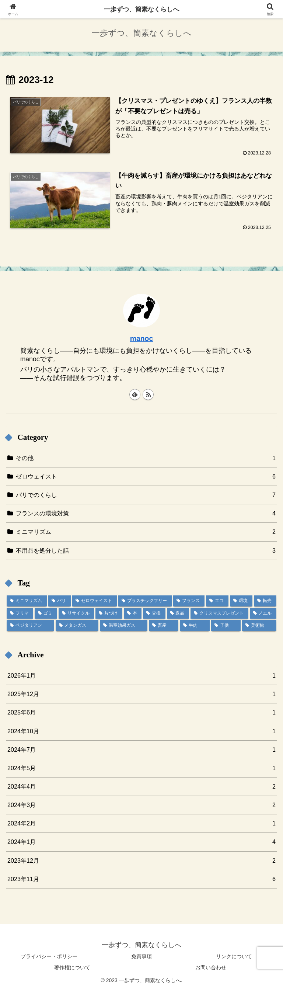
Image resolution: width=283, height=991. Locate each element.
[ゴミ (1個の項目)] (46, 613)
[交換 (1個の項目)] (154, 613)
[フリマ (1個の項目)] (20, 613)
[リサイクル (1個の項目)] (76, 613)
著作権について (72, 967)
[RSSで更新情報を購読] (148, 394)
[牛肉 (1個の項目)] (195, 625)
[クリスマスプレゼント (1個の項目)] (219, 613)
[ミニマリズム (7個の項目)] (27, 600)
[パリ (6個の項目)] (59, 600)
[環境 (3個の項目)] (241, 600)
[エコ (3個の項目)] (217, 600)
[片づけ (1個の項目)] (108, 613)
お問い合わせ (210, 967)
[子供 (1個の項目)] (226, 625)
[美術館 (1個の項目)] (259, 625)
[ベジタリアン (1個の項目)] (30, 625)
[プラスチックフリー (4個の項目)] (145, 600)
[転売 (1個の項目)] (265, 600)
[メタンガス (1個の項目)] (77, 625)
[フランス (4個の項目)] (189, 600)
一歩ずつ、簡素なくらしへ (141, 9)
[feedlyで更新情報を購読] (134, 394)
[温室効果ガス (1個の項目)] (123, 625)
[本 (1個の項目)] (133, 613)
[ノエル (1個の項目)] (263, 613)
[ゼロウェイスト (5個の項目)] (94, 600)
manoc (141, 338)
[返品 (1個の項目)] (178, 613)
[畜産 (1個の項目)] (164, 625)
